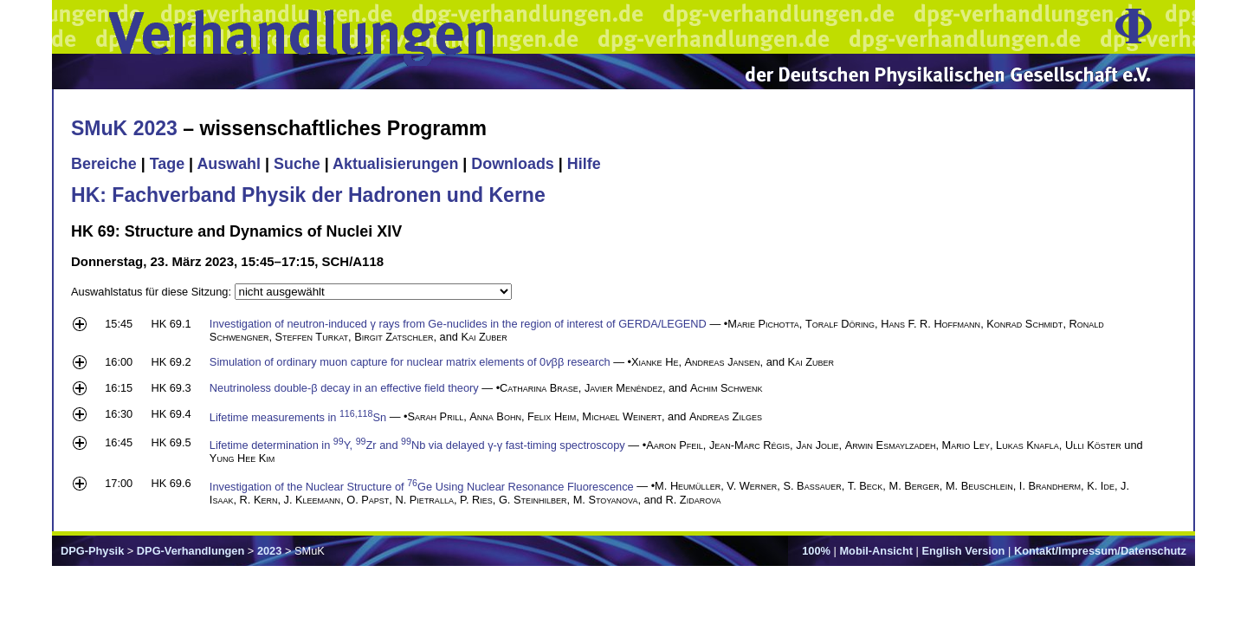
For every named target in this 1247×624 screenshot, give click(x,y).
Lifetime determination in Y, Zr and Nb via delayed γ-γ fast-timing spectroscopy (417, 445)
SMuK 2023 (124, 128)
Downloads (512, 163)
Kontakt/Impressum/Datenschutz (1100, 550)
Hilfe (584, 163)
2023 (269, 550)
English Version (963, 550)
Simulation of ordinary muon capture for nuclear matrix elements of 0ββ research (410, 361)
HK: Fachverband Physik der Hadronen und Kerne (308, 195)
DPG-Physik (92, 550)
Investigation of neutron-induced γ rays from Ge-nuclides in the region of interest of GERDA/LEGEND (458, 323)
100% (816, 550)
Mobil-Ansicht (876, 550)
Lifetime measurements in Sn (298, 417)
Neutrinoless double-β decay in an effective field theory (344, 387)
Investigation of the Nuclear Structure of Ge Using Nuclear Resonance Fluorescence (422, 486)
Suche (297, 163)
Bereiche (104, 163)
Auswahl (229, 163)
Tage (167, 163)
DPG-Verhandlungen (190, 550)
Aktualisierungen (395, 163)
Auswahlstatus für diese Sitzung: (153, 291)
